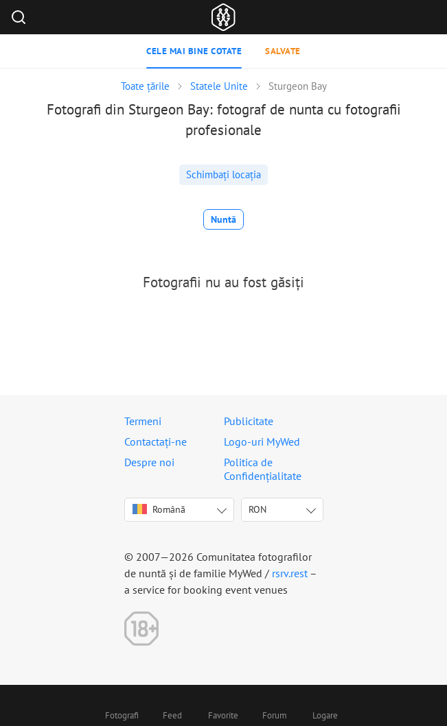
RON (257, 509)
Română (159, 509)
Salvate (283, 51)
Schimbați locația (223, 174)
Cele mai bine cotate (194, 51)
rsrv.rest (290, 573)
